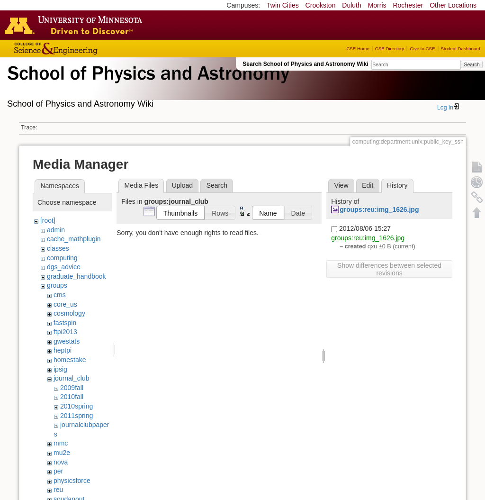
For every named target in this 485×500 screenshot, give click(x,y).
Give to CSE (422, 48)
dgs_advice (64, 267)
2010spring (76, 406)
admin (56, 230)
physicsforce (72, 480)
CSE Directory (389, 48)
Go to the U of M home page (76, 25)
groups (57, 285)
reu (58, 489)
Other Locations (453, 5)
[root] (47, 220)
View (341, 185)
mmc (61, 443)
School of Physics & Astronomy (147, 84)
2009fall (71, 387)
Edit (367, 185)
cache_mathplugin (74, 239)
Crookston (320, 5)
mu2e (62, 452)
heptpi (63, 350)
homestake (70, 360)
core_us (65, 304)
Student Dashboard (460, 48)
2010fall (71, 396)
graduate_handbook (76, 276)
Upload (182, 185)
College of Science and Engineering (85, 48)
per (58, 471)
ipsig (60, 369)
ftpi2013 (65, 332)
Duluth (351, 5)
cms (60, 295)
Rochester (408, 5)
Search (471, 64)
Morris (377, 5)
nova (61, 462)
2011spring (76, 415)
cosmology (69, 313)
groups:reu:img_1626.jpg (379, 209)
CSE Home (357, 48)
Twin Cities (283, 5)
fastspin (65, 323)
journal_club (72, 378)
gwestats (67, 341)
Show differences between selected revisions (389, 269)
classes (58, 248)
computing (62, 258)
